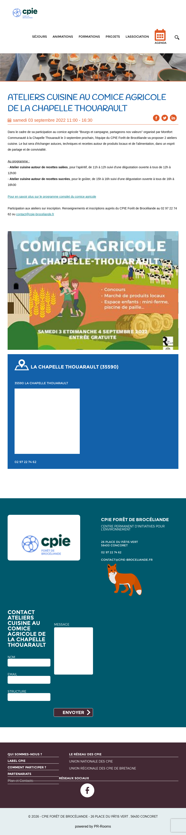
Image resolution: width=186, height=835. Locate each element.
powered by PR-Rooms (93, 826)
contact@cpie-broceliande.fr (35, 214)
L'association (137, 37)
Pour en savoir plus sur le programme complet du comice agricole (52, 196)
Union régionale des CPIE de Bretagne (102, 768)
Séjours (39, 37)
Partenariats (19, 773)
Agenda (160, 39)
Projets (113, 37)
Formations (89, 37)
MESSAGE (61, 624)
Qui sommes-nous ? (25, 754)
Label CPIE (16, 760)
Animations (63, 37)
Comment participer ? (27, 767)
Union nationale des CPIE (91, 761)
